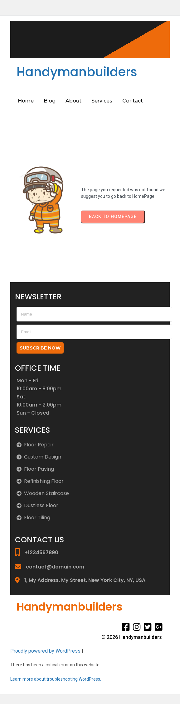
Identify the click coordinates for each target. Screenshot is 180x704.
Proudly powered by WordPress (46, 651)
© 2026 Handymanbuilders (131, 637)
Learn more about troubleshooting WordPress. (55, 679)
